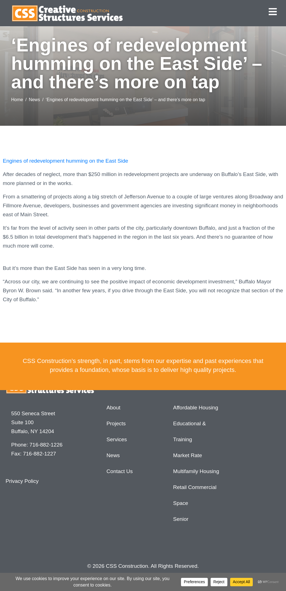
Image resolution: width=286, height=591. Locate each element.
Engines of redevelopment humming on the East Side (65, 161)
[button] (273, 12)
